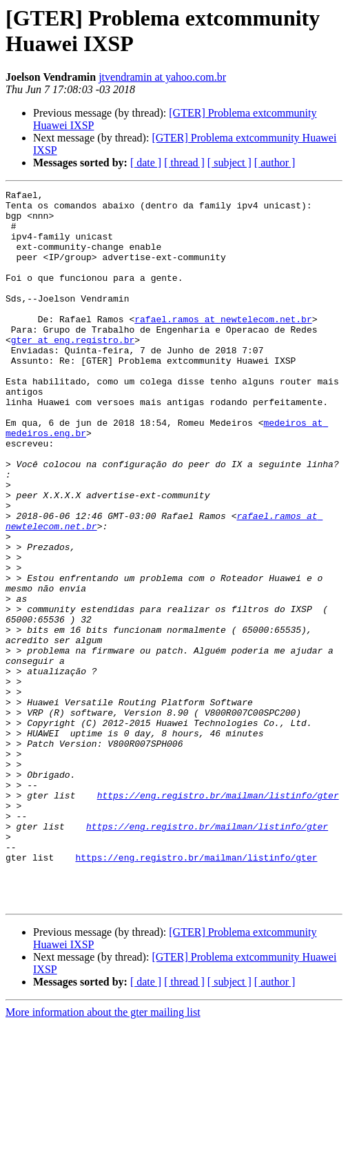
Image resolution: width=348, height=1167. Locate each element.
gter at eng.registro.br (72, 370)
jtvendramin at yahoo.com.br (162, 77)
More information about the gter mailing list (103, 1155)
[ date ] (145, 162)
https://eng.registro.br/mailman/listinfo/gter (218, 917)
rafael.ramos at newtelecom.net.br (222, 346)
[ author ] (275, 162)
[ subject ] (229, 162)
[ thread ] (184, 162)
